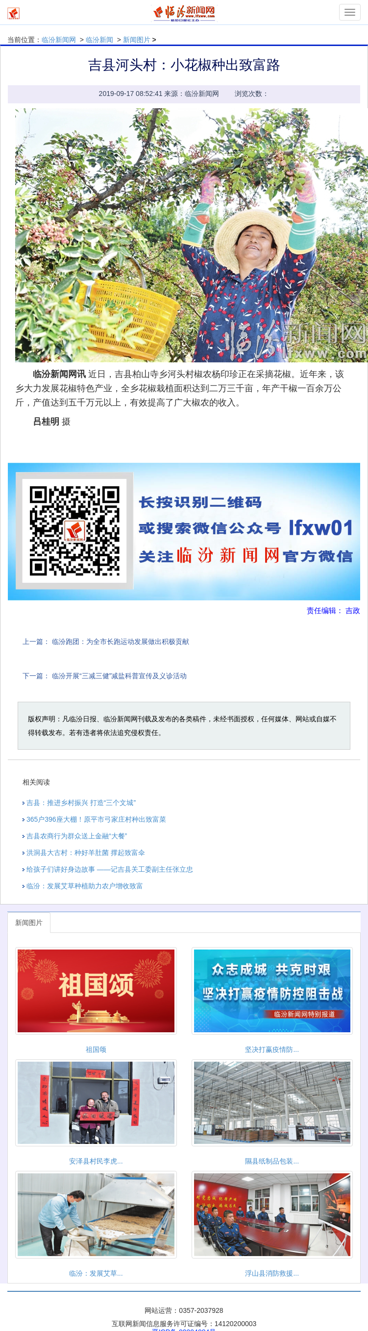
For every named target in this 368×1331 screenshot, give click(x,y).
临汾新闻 (99, 40)
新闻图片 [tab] (29, 923)
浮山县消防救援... (272, 1273)
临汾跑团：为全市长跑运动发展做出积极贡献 (120, 641)
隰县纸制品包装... (272, 1161)
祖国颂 (96, 1049)
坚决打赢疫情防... (272, 1049)
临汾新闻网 (59, 40)
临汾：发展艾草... (96, 1273)
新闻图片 (136, 40)
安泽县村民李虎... (96, 1161)
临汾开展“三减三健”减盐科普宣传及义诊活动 (119, 676)
